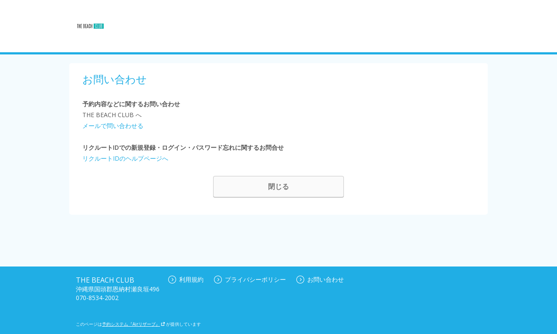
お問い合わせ (320, 279)
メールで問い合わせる (112, 125)
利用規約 (186, 279)
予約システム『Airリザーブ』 (133, 324)
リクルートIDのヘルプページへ (125, 158)
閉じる (278, 186)
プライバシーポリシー (250, 279)
